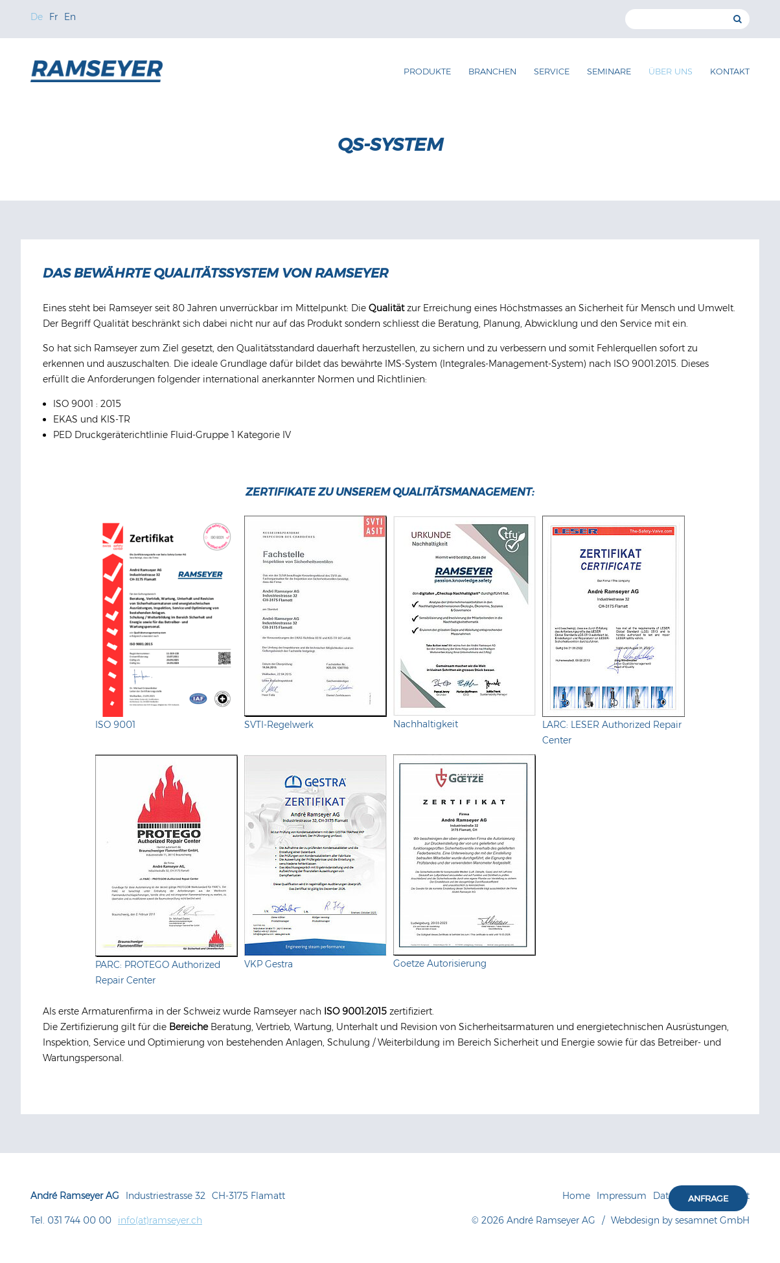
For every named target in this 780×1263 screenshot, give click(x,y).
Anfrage (708, 1198)
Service (551, 71)
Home (576, 1196)
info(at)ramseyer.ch (160, 1220)
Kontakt (730, 71)
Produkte (427, 71)
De (36, 17)
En (70, 17)
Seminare (609, 71)
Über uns (670, 71)
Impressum (622, 1196)
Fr (53, 17)
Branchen (492, 71)
